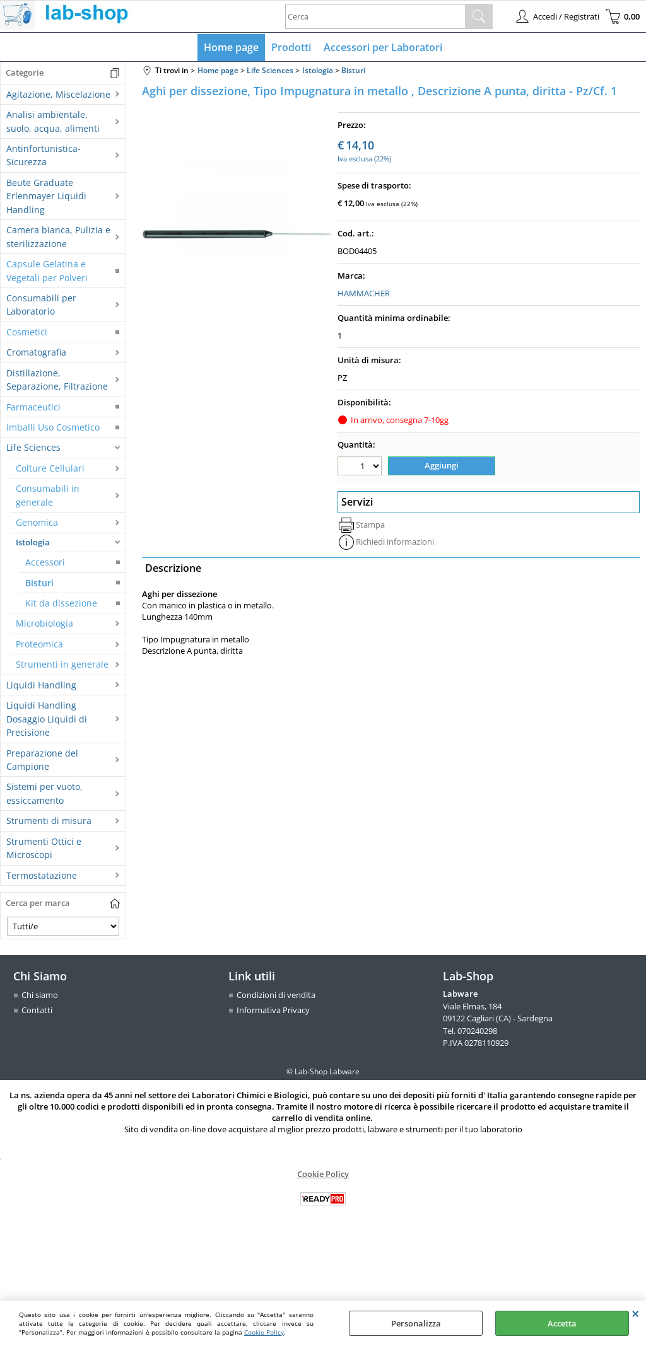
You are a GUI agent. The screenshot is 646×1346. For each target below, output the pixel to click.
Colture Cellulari (50, 468)
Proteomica (39, 644)
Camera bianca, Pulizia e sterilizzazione (58, 236)
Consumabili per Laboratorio (41, 304)
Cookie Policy (264, 1332)
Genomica (37, 522)
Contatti (36, 1010)
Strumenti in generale (62, 664)
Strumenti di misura (48, 821)
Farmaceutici (33, 407)
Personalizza (416, 1323)
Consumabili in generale (47, 495)
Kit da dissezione (61, 603)
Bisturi (39, 583)
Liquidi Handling (41, 685)
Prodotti (291, 47)
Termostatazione (41, 875)
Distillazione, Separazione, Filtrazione (57, 379)
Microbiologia (44, 623)
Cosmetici (26, 332)
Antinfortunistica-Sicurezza (43, 155)
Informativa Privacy (273, 1010)
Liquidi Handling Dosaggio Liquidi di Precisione (46, 718)
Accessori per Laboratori (383, 47)
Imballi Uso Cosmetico (53, 427)
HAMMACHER (364, 293)
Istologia (33, 542)
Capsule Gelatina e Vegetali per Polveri (47, 270)
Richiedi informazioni (395, 541)
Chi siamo (39, 995)
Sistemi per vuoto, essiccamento (44, 793)
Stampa (370, 524)
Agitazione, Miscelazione (58, 94)
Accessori (45, 562)
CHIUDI (635, 1313)
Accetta (562, 1323)
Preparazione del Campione (42, 759)
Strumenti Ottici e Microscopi (43, 848)
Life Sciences (33, 447)
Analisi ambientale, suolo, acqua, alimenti (53, 121)
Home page (231, 47)
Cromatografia (36, 352)
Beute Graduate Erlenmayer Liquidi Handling (46, 196)
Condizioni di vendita (276, 995)
